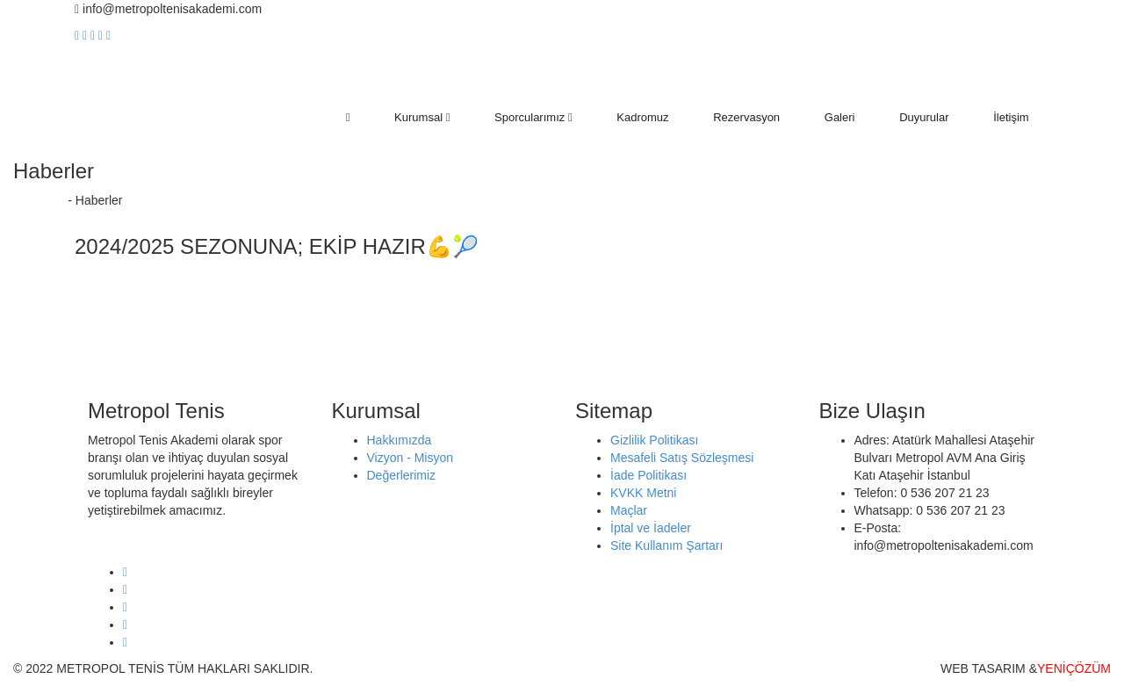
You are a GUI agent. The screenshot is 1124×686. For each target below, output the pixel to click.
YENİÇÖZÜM (1074, 668)
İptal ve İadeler (650, 528)
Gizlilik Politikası (654, 440)
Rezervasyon (746, 117)
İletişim (1010, 117)
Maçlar (628, 510)
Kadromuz (642, 117)
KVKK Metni (643, 493)
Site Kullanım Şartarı (666, 545)
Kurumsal (422, 117)
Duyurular (923, 117)
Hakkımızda (399, 440)
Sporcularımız (533, 117)
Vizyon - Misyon (410, 458)
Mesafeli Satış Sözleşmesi (681, 458)
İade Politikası (648, 475)
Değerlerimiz (401, 475)
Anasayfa (38, 200)
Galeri (840, 117)
